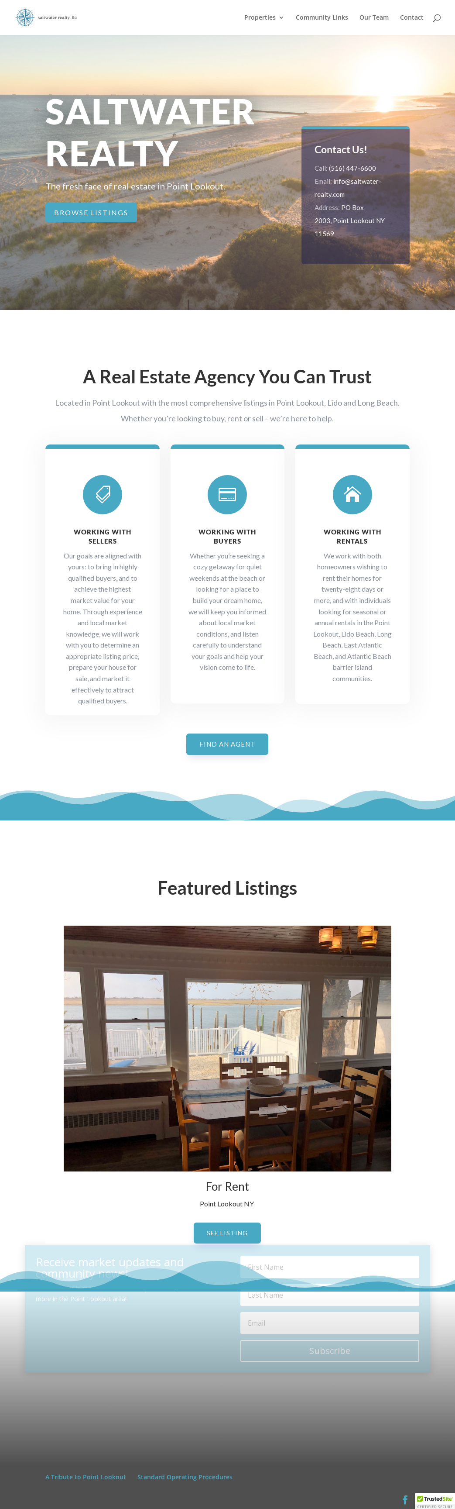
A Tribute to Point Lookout (85, 1477)
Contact (412, 17)
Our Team (374, 17)
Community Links (322, 17)
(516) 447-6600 (353, 168)
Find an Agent (227, 744)
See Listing (227, 1233)
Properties (260, 17)
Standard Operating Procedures (185, 1477)
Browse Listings (91, 212)
